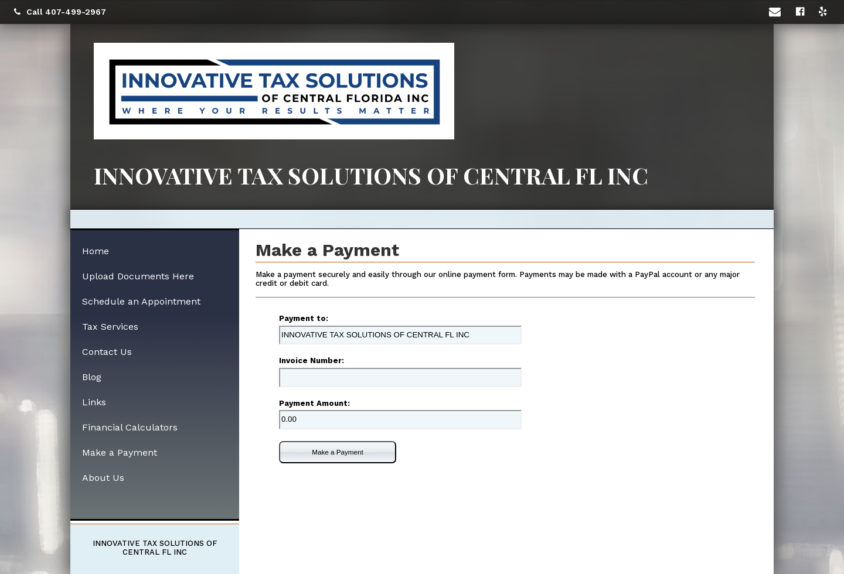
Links (94, 402)
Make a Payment (337, 452)
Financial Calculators (130, 427)
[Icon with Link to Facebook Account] (801, 12)
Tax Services (110, 326)
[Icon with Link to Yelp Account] (824, 12)
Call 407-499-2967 (60, 11)
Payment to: (303, 318)
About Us (103, 477)
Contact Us (107, 351)
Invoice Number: (311, 360)
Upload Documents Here (138, 276)
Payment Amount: (314, 403)
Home (95, 251)
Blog (91, 376)
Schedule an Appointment (141, 301)
